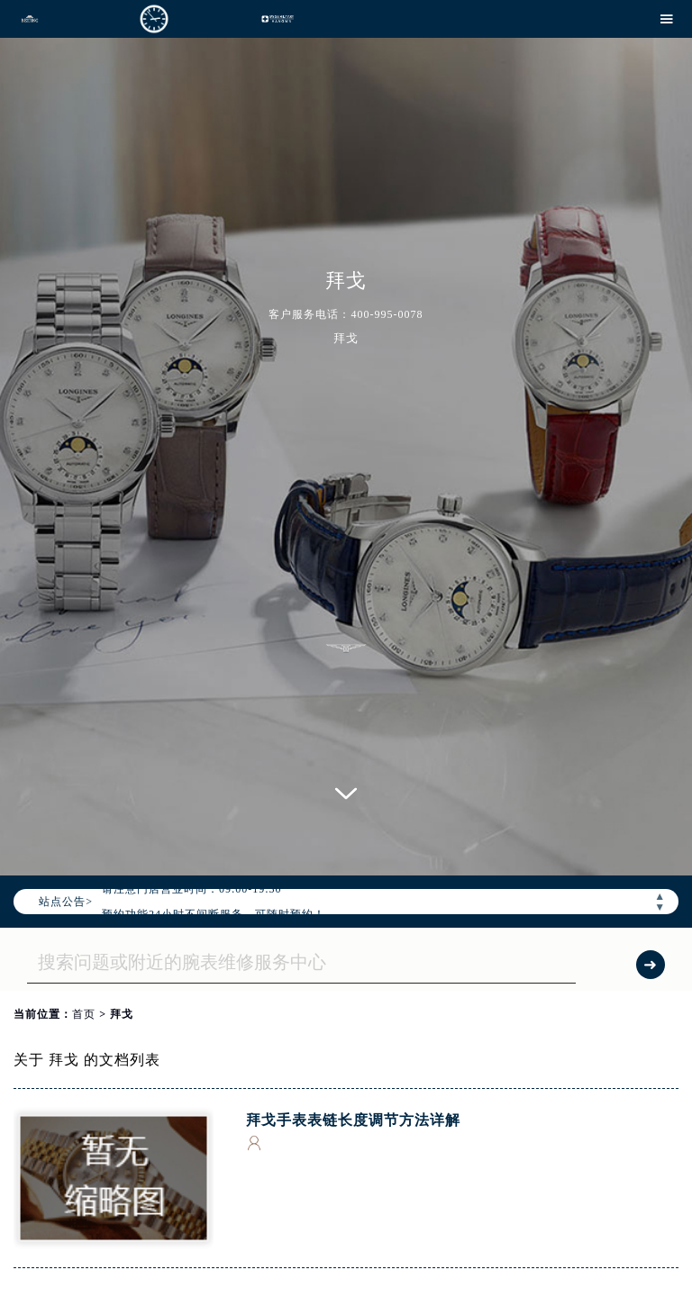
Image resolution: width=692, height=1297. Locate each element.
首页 (84, 1014)
